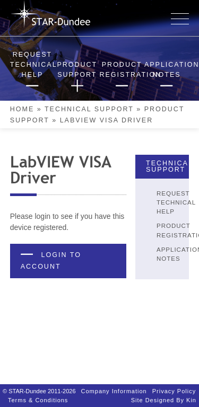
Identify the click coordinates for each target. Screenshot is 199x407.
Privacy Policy (174, 386)
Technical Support (89, 109)
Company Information (114, 386)
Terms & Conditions (38, 395)
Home (22, 109)
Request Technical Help (176, 202)
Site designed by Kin (163, 395)
